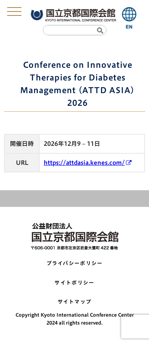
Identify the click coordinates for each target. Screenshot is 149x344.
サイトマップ (75, 301)
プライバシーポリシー (74, 263)
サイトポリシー (74, 282)
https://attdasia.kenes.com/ (84, 163)
